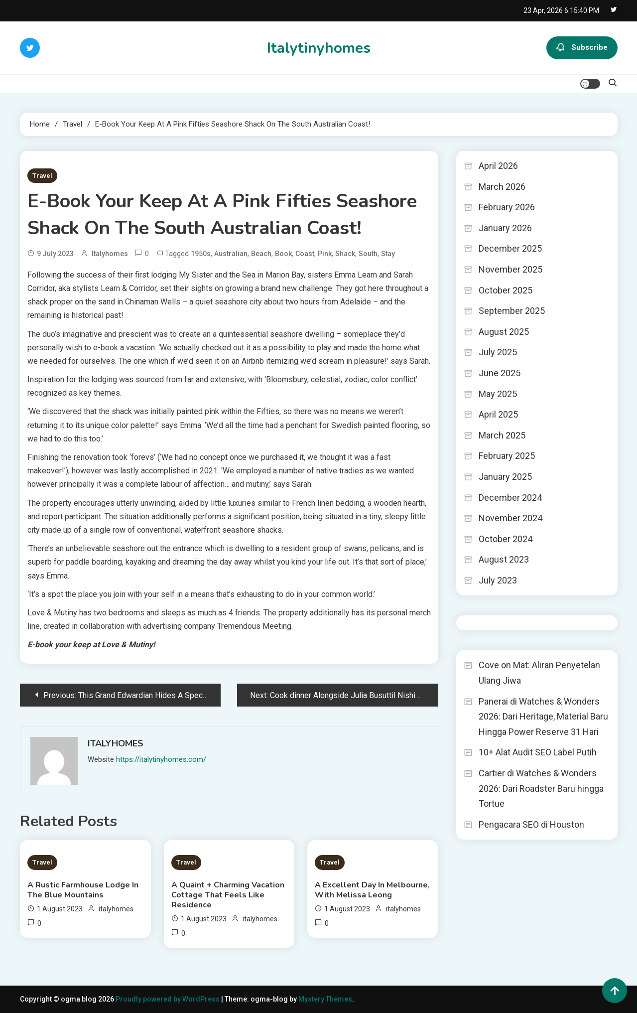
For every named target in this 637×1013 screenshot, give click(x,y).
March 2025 (502, 435)
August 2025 (504, 331)
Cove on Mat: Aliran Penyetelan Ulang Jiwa (539, 673)
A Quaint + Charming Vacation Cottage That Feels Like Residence (227, 895)
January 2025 (505, 476)
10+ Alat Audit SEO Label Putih (538, 752)
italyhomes (110, 254)
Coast (304, 254)
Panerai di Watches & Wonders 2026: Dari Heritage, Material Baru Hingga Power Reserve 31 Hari (543, 716)
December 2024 (510, 497)
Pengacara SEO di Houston (531, 824)
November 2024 (510, 518)
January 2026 (505, 228)
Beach (261, 254)
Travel (42, 175)
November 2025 (510, 269)
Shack (345, 254)
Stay (388, 254)
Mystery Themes (325, 999)
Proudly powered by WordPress (168, 999)
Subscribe (582, 48)
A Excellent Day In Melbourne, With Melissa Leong (372, 890)
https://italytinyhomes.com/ (161, 759)
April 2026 (498, 165)
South (368, 254)
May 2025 (498, 394)
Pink (325, 254)
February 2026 (507, 207)
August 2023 (504, 559)
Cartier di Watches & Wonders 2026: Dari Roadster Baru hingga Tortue (541, 788)
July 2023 (498, 580)
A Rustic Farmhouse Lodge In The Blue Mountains (82, 890)
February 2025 (507, 455)
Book (283, 254)
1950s (201, 254)
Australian (231, 254)
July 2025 (498, 352)
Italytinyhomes (319, 48)
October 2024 (505, 539)
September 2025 (512, 310)
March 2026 (502, 186)
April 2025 (498, 414)
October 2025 (505, 290)
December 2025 (510, 248)
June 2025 (499, 373)
